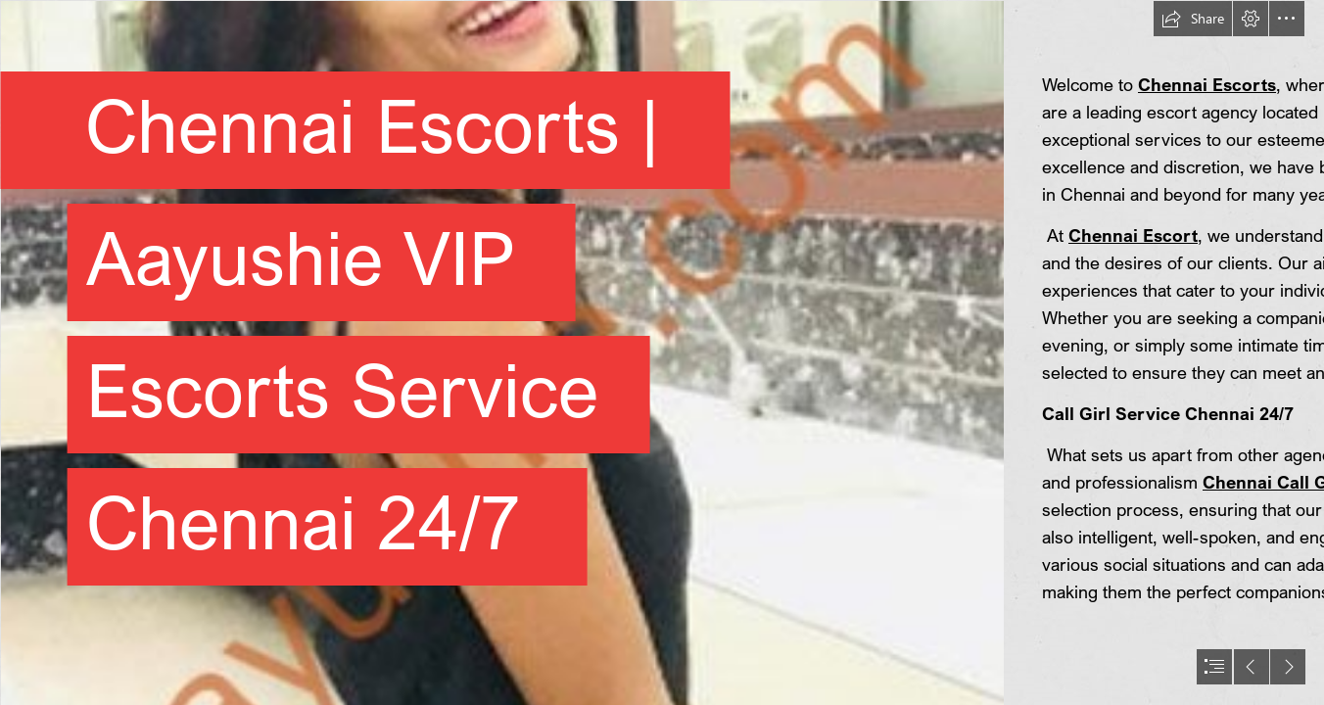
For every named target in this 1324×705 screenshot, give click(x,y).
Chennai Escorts (1207, 84)
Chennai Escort (1133, 235)
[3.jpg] (501, 352)
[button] (1193, 18)
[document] (662, 352)
